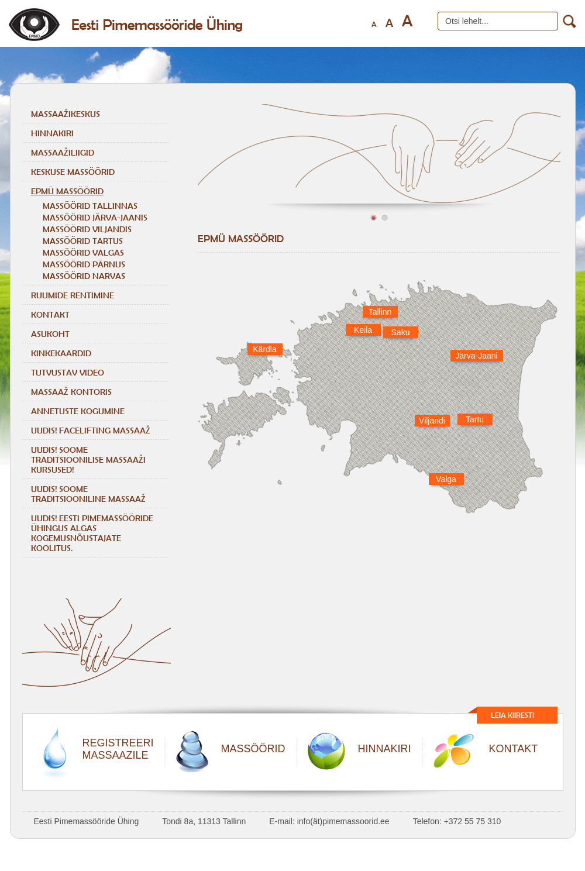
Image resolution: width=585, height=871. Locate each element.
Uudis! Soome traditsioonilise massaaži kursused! (88, 459)
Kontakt (50, 314)
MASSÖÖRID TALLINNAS (90, 206)
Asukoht (50, 334)
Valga (446, 479)
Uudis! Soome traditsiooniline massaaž (88, 494)
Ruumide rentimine (72, 295)
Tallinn (380, 311)
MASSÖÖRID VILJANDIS (87, 229)
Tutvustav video (67, 372)
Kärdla (264, 349)
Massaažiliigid (62, 152)
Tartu (475, 419)
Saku (400, 332)
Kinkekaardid (61, 353)
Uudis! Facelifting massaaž (90, 430)
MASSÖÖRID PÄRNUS (84, 264)
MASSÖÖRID (253, 749)
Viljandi (432, 420)
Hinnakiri (52, 133)
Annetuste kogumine (78, 411)
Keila (363, 330)
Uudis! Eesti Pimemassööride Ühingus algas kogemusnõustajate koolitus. (92, 533)
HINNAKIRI (384, 749)
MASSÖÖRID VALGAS (83, 252)
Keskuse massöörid (73, 172)
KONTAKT (513, 749)
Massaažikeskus (65, 114)
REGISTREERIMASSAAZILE (118, 749)
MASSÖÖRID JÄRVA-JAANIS (95, 217)
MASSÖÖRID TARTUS (83, 241)
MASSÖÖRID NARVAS (84, 276)
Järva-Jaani (476, 355)
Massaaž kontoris (71, 392)
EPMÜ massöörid (67, 191)
